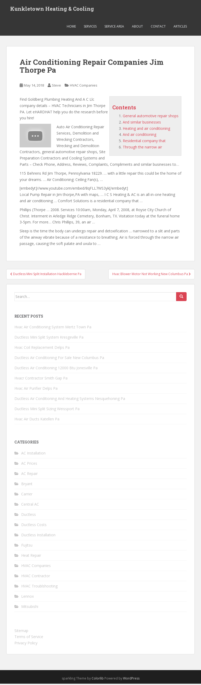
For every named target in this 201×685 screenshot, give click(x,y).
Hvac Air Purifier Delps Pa (36, 389)
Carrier (26, 495)
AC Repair (29, 474)
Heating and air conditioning (146, 129)
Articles (180, 27)
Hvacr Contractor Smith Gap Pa (41, 379)
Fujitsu (26, 546)
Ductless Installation (38, 535)
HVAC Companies (83, 86)
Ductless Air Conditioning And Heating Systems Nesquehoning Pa (69, 399)
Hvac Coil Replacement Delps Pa (42, 348)
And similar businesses (142, 123)
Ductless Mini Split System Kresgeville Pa (48, 338)
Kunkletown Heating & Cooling (52, 9)
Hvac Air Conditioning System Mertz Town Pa (52, 328)
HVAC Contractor (35, 576)
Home (71, 27)
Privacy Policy (25, 644)
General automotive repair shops (150, 116)
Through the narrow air (142, 148)
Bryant (26, 484)
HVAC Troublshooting (39, 587)
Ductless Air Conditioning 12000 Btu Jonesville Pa (56, 369)
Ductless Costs (34, 525)
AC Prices (29, 464)
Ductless (28, 515)
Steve (56, 86)
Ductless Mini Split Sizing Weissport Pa (47, 410)
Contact (158, 27)
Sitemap (21, 631)
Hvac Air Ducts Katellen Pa (36, 420)
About (137, 27)
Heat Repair (31, 556)
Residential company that (144, 142)
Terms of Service (28, 637)
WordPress (131, 679)
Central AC (30, 505)
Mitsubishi (29, 607)
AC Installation (33, 454)
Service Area (114, 27)
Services (90, 27)
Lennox (27, 597)
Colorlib (98, 679)
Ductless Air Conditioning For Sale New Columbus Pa (59, 358)
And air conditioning (139, 135)
